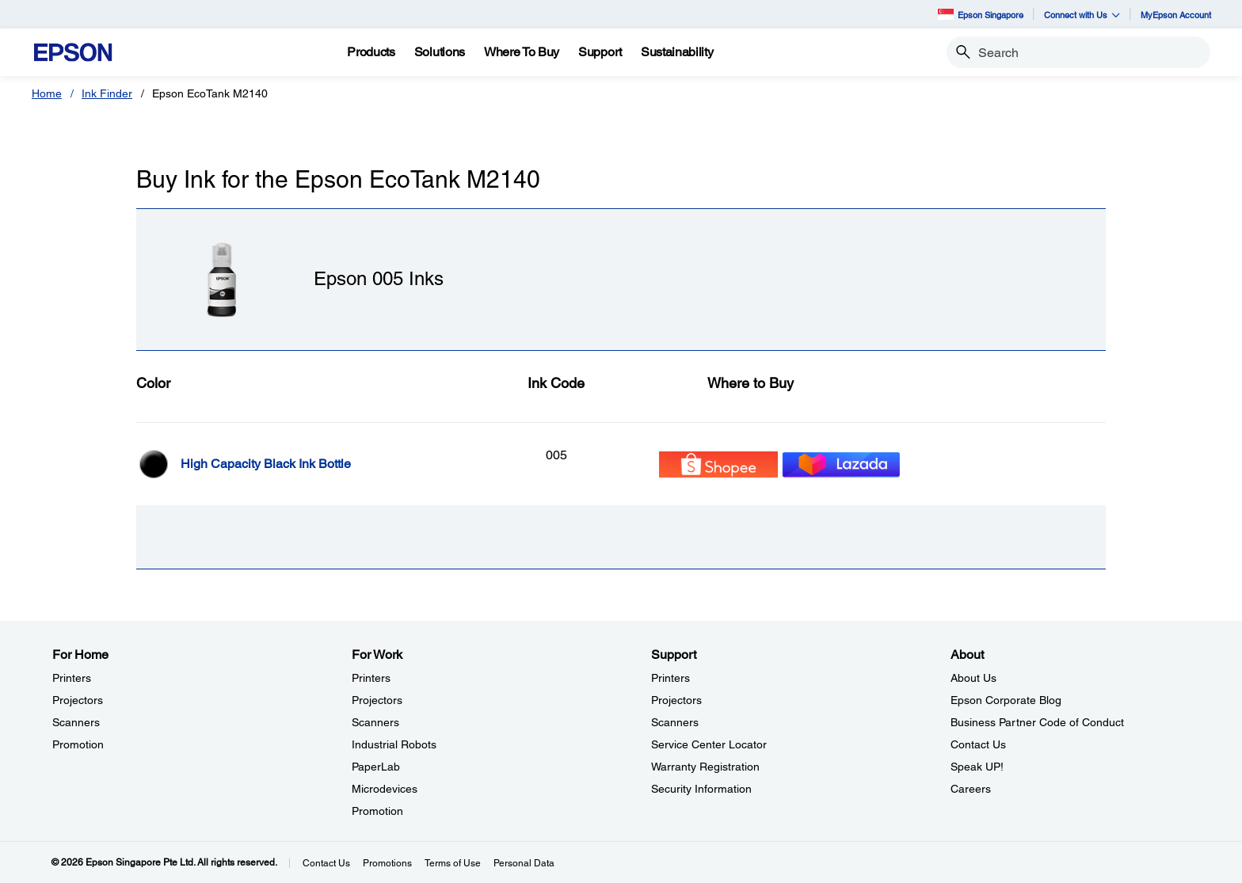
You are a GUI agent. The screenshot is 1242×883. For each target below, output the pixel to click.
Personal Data (523, 863)
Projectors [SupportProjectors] (676, 700)
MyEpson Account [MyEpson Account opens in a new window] (1176, 15)
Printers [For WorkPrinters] (371, 678)
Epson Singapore (980, 14)
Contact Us (326, 863)
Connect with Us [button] (1082, 15)
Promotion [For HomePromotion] (78, 744)
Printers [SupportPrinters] (670, 678)
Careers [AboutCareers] (971, 788)
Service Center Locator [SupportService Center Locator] (709, 744)
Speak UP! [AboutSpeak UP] (977, 766)
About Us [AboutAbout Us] (973, 678)
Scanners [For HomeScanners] (76, 722)
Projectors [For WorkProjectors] (377, 700)
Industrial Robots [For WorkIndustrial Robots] (394, 744)
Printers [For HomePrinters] (71, 678)
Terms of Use (453, 863)
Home (47, 93)
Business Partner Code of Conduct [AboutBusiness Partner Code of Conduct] (1037, 722)
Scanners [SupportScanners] (675, 722)
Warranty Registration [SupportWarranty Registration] (705, 766)
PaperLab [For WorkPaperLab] (376, 766)
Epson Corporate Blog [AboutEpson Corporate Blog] (1006, 700)
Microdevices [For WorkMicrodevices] (384, 788)
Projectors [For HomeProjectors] (77, 700)
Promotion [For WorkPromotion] (377, 811)
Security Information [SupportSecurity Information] (701, 788)
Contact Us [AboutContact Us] (978, 744)
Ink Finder (107, 93)
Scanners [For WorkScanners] (375, 722)
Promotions (387, 863)
